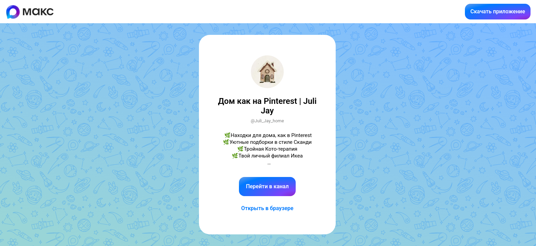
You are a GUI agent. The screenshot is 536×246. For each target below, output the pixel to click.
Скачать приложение (497, 11)
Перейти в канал (267, 186)
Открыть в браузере (267, 208)
